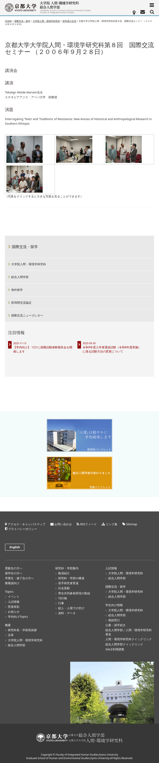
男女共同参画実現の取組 (74, 593)
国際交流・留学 (25, 246)
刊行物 (62, 598)
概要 (8, 625)
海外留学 (17, 290)
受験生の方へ (13, 568)
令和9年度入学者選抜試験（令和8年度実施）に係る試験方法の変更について (112, 349)
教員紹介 (64, 573)
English (15, 547)
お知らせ (13, 612)
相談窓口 (114, 620)
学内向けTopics (18, 617)
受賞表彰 (13, 607)
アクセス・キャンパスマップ (26, 524)
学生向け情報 (114, 605)
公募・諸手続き (115, 625)
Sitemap (131, 524)
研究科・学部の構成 (71, 578)
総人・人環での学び (71, 608)
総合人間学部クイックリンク (124, 644)
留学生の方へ (13, 573)
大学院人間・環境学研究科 (28, 264)
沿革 (11, 635)
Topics (9, 591)
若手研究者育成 (68, 583)
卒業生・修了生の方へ (19, 578)
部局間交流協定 (21, 302)
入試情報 (13, 602)
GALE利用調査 (114, 649)
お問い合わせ (63, 524)
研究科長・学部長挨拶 (22, 630)
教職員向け (12, 583)
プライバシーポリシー (22, 529)
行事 (61, 603)
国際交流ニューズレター (27, 315)
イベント (13, 596)
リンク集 (111, 524)
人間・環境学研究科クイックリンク (128, 639)
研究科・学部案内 (66, 568)
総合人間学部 (20, 277)
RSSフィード (88, 524)
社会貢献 (64, 588)
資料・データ (67, 613)
